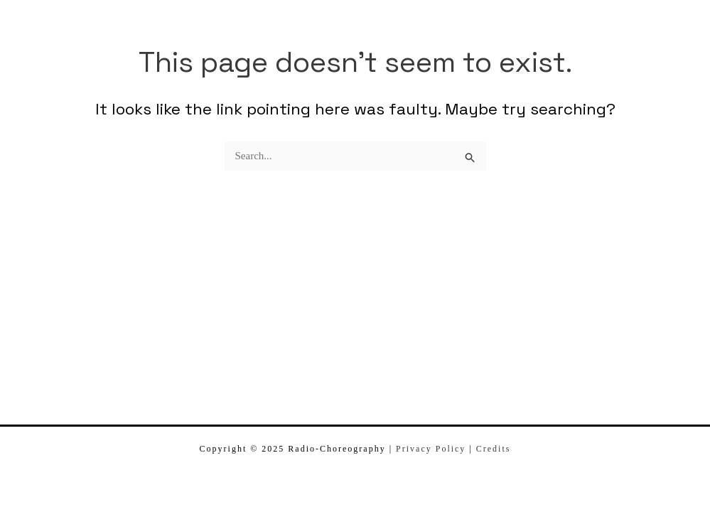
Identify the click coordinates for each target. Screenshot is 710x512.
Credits (493, 449)
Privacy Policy (431, 449)
